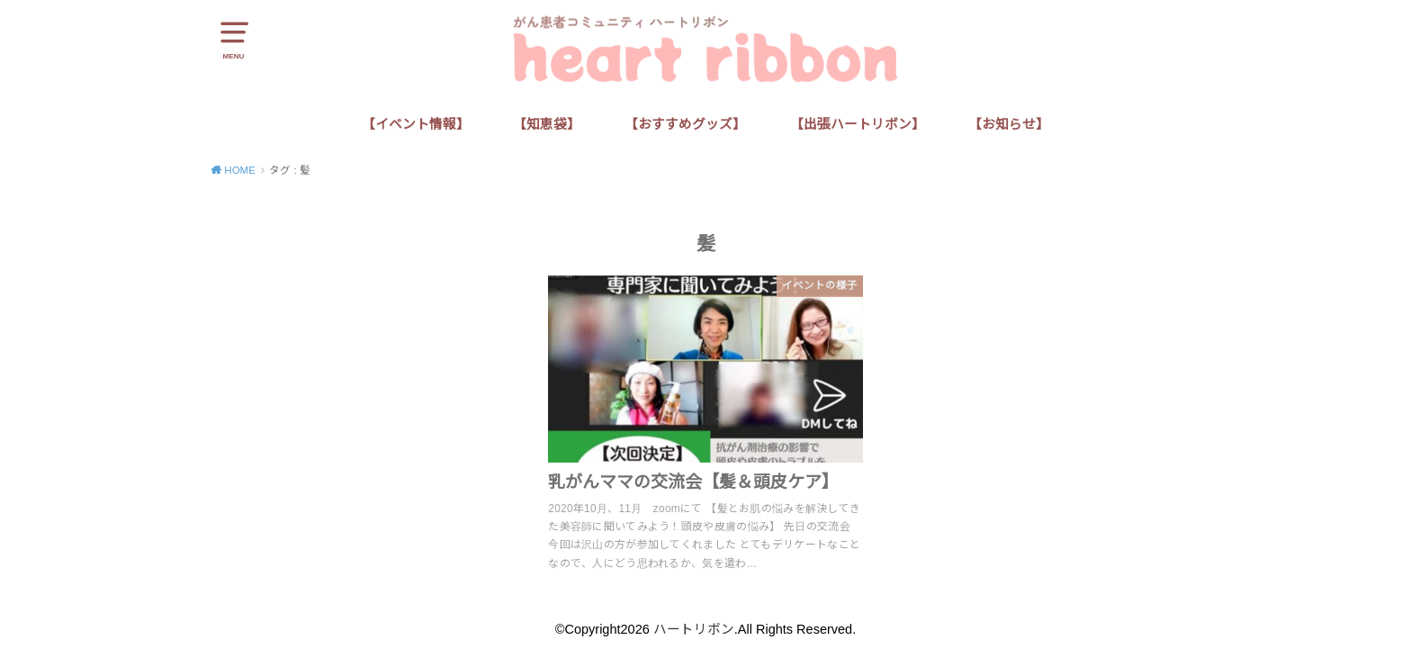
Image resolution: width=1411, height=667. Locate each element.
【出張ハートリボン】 (857, 124)
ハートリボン (693, 629)
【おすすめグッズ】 (685, 124)
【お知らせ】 (1008, 124)
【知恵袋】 (546, 124)
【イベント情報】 (416, 124)
